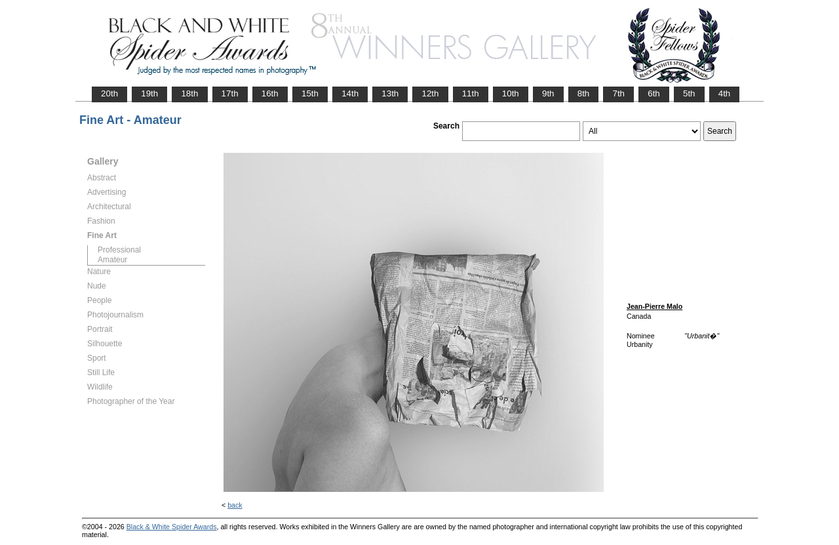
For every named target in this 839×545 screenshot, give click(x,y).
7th (618, 93)
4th (724, 93)
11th (470, 93)
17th (230, 93)
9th (548, 93)
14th (350, 93)
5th (689, 93)
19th (149, 93)
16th (270, 93)
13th (390, 93)
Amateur (112, 259)
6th (653, 93)
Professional (119, 249)
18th (189, 93)
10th (510, 93)
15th (310, 93)
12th (430, 93)
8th (583, 93)
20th (109, 93)
